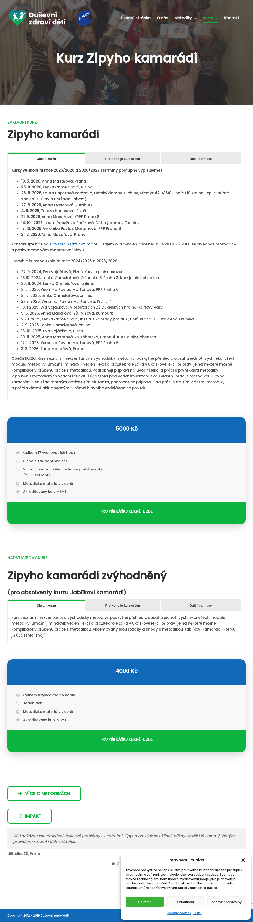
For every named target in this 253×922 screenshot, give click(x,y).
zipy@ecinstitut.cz (67, 244)
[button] (243, 860)
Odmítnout (185, 902)
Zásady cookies (179, 913)
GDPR (197, 913)
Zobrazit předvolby (226, 902)
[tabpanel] (124, 282)
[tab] (46, 158)
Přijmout (144, 902)
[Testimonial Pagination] (113, 863)
